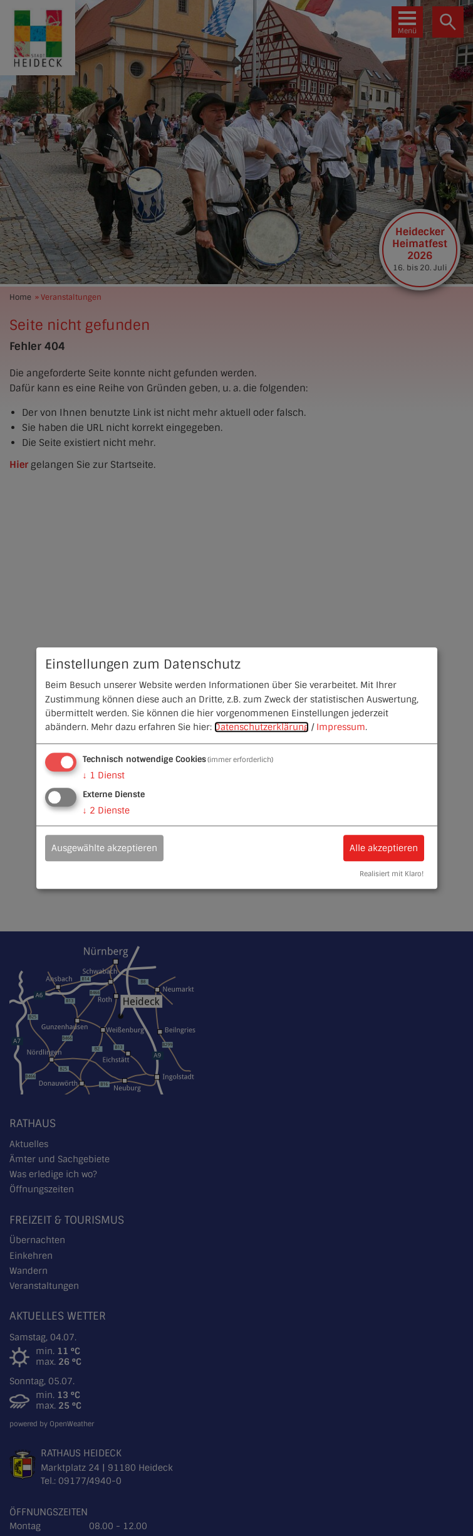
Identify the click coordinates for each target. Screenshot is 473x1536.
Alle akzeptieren (384, 848)
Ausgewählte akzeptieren (104, 848)
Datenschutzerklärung (261, 727)
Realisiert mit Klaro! (392, 873)
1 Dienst (104, 775)
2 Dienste (106, 810)
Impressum (340, 727)
